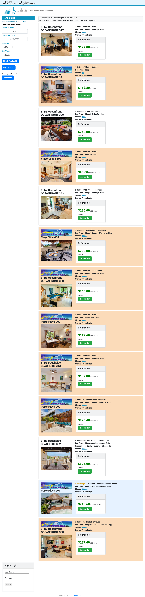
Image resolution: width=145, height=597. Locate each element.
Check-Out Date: (8, 35)
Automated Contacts (77, 596)
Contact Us (49, 11)
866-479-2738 (12, 4)
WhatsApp (26, 2)
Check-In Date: (8, 28)
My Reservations (37, 11)
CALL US (9, 2)
